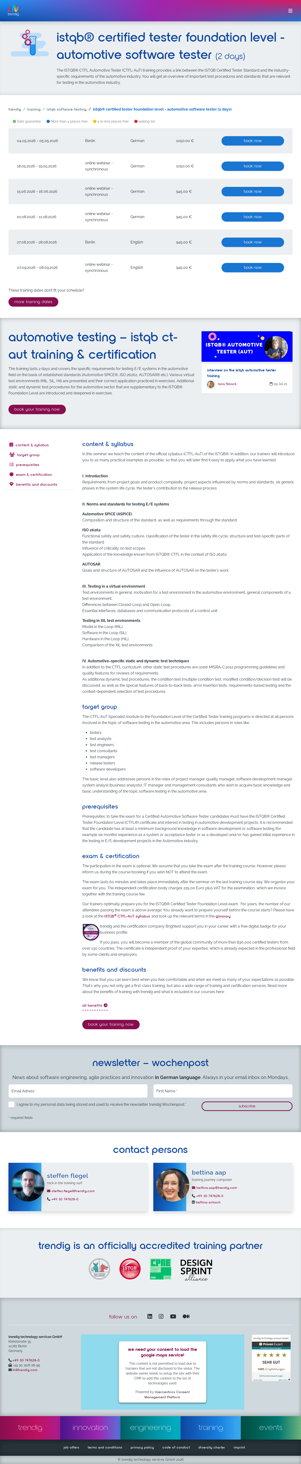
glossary (223, 916)
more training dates (33, 302)
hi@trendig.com (25, 1370)
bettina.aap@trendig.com (214, 1188)
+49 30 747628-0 (64, 1199)
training (34, 110)
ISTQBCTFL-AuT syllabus (127, 916)
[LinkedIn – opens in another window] (150, 1317)
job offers (71, 1447)
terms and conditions (105, 1447)
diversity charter (211, 1447)
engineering (150, 1428)
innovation (90, 1428)
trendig (14, 110)
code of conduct (176, 1447)
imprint (239, 1447)
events (270, 1428)
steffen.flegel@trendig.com (71, 1191)
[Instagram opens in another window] (162, 1317)
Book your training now (40, 409)
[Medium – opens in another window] (186, 1317)
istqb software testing (67, 110)
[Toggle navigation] (290, 11)
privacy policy (142, 1447)
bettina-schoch (208, 1202)
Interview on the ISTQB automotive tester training (241, 373)
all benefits (95, 1005)
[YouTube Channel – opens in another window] (174, 1317)
